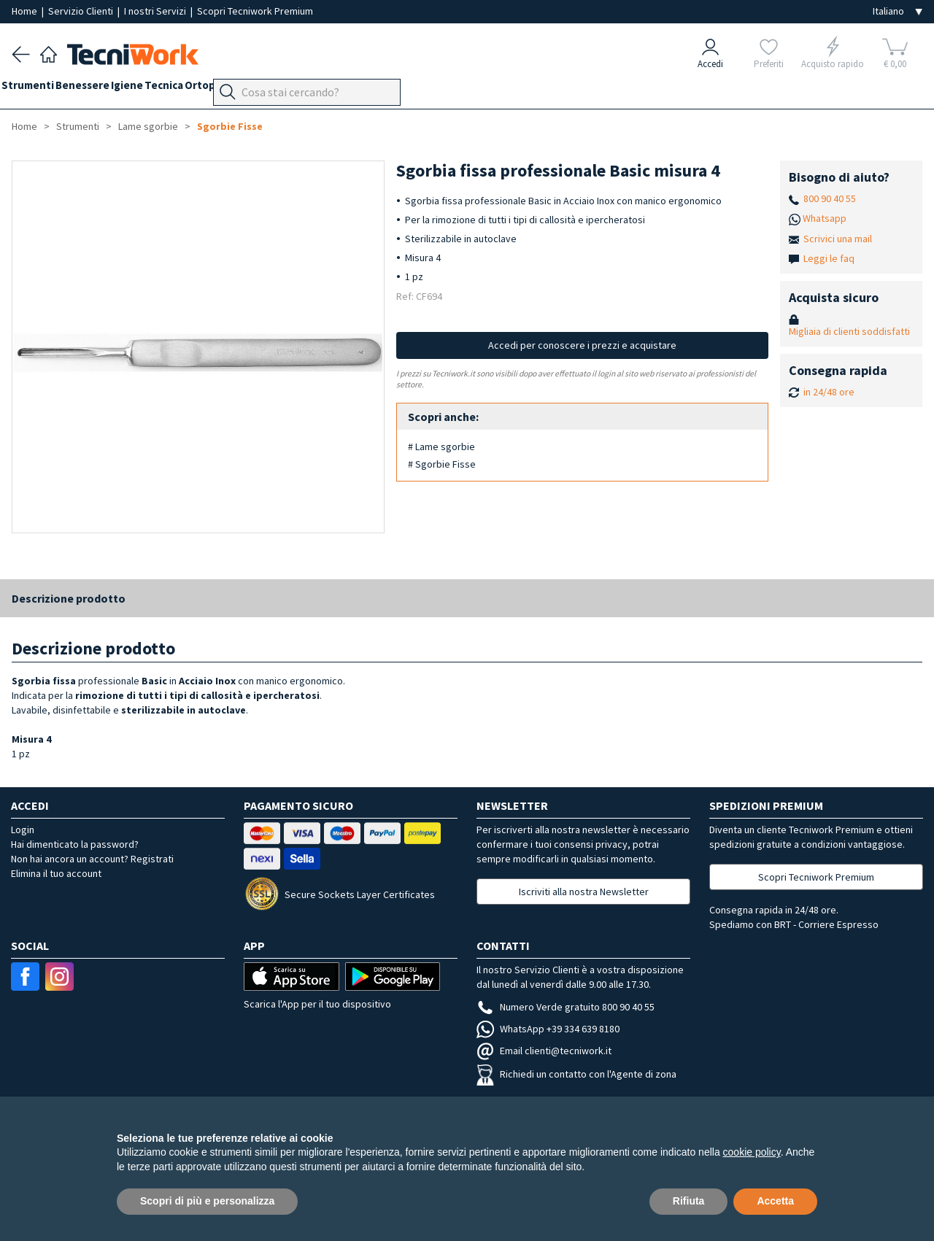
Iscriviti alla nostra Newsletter (584, 891)
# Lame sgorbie (441, 446)
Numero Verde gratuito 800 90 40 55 (565, 1006)
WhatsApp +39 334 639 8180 (548, 1028)
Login (22, 829)
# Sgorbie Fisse (442, 464)
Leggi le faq (828, 258)
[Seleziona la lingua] (897, 11)
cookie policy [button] (752, 1152)
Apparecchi (351, 89)
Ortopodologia (273, 89)
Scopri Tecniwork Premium (255, 11)
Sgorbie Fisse (230, 126)
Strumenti (38, 89)
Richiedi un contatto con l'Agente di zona (576, 1073)
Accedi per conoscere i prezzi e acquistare (582, 345)
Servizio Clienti (81, 11)
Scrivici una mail (837, 238)
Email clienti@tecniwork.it (543, 1050)
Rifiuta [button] (689, 1201)
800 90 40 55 (829, 198)
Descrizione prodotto (69, 598)
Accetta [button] (775, 1201)
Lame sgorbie (148, 126)
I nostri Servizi (156, 11)
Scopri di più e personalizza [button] (207, 1201)
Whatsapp (824, 218)
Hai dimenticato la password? (75, 844)
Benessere (103, 89)
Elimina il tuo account (56, 873)
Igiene (158, 89)
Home (25, 11)
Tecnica (204, 89)
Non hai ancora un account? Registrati (92, 858)
